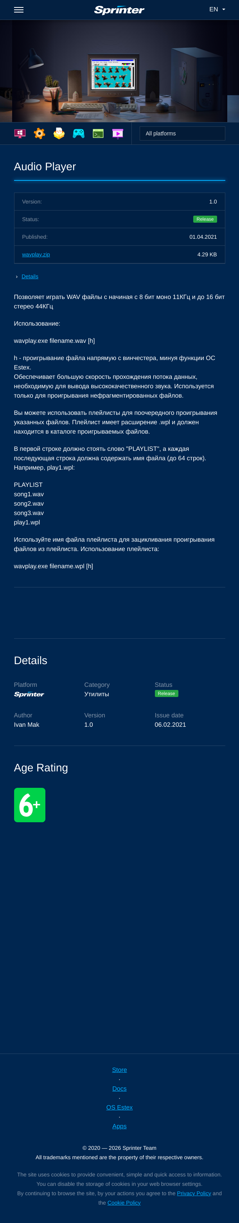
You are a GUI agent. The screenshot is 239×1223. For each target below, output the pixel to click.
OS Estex (119, 1107)
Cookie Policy (124, 1203)
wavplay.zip (36, 254)
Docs (119, 1089)
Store (119, 1070)
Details (30, 276)
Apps (119, 1126)
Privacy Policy (194, 1193)
